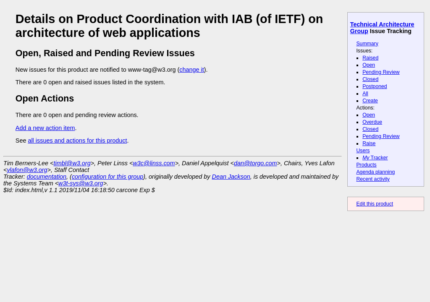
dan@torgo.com (255, 163)
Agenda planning (375, 172)
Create (370, 101)
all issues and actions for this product (77, 140)
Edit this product (374, 204)
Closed (370, 79)
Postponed (374, 86)
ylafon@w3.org (27, 170)
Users (363, 151)
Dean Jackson (231, 176)
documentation (46, 176)
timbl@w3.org (71, 163)
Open (368, 65)
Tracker (375, 158)
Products (366, 165)
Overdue (372, 122)
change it (191, 69)
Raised (370, 58)
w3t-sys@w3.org (80, 183)
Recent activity (373, 179)
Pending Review (380, 72)
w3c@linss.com (154, 163)
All (365, 93)
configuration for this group (107, 176)
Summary (367, 44)
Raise (368, 143)
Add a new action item (45, 128)
